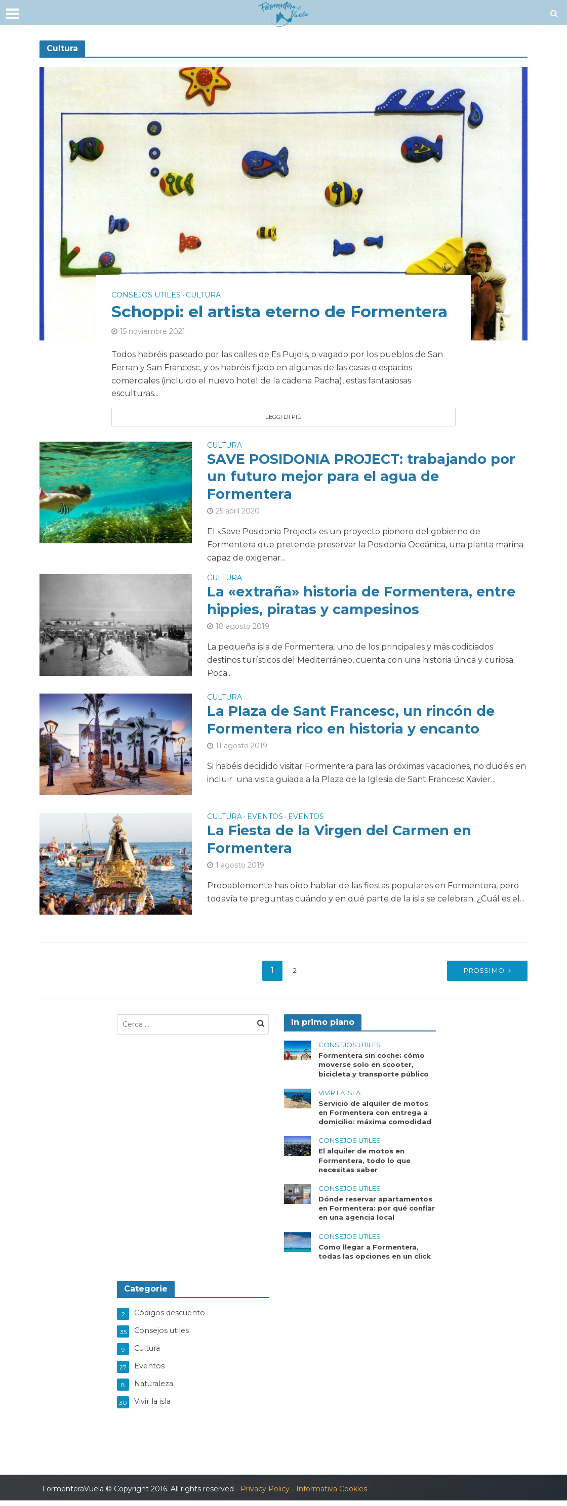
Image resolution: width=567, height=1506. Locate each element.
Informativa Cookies (331, 1493)
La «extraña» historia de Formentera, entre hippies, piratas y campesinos (365, 604)
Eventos (265, 820)
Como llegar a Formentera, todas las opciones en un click (376, 1259)
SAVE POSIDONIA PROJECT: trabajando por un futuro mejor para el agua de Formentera (366, 478)
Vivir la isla (339, 1097)
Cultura (203, 273)
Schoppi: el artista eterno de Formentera (232, 300)
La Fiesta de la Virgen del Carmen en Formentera (342, 843)
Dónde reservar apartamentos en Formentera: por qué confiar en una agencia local (377, 1215)
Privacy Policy (265, 1493)
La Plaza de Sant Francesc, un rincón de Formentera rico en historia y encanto (353, 724)
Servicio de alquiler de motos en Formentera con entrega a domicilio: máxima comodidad (375, 1117)
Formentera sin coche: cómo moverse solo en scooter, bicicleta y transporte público (375, 1068)
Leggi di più (283, 417)
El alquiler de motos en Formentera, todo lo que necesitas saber (365, 1166)
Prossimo (477, 973)
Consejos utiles (146, 273)
